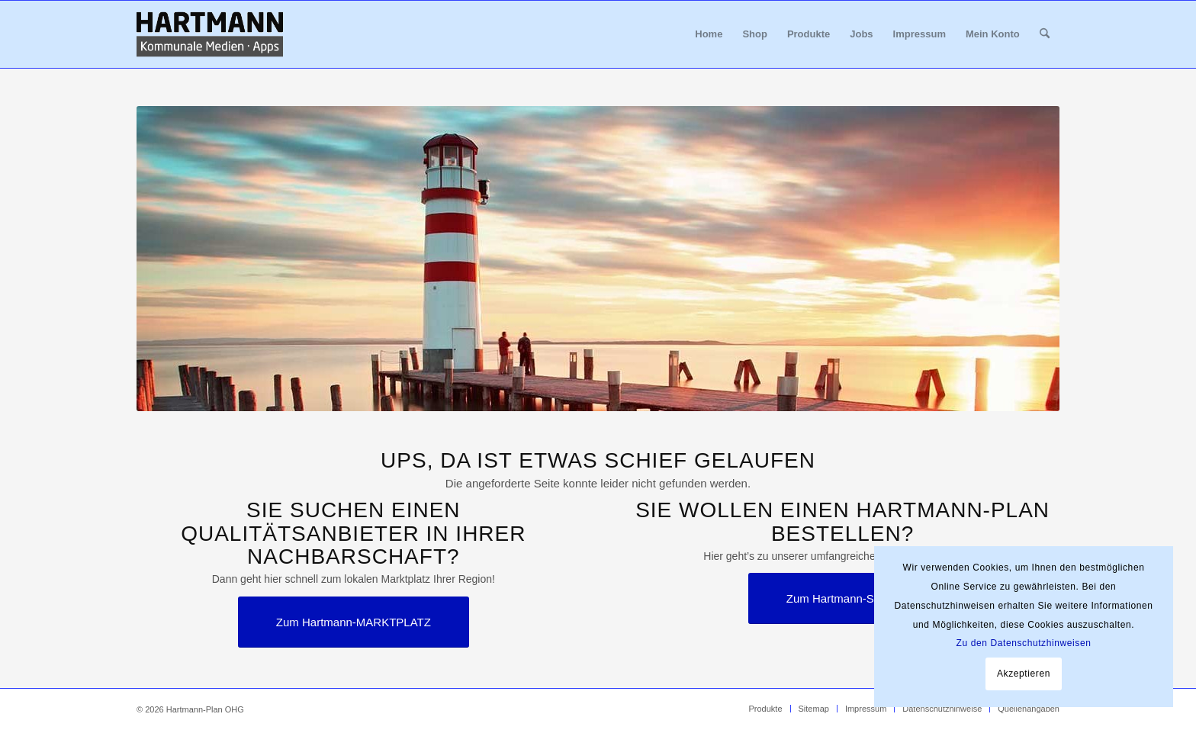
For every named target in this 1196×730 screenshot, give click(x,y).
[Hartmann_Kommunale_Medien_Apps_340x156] (210, 34)
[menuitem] (708, 34)
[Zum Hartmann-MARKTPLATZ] (353, 622)
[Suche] (1044, 34)
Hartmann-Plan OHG (205, 709)
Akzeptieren (1023, 673)
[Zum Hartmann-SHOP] (842, 598)
